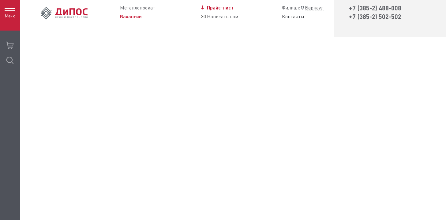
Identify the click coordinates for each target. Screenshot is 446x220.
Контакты (293, 16)
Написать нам (222, 17)
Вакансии (131, 16)
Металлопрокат (137, 8)
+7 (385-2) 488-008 (375, 8)
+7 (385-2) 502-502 (375, 16)
